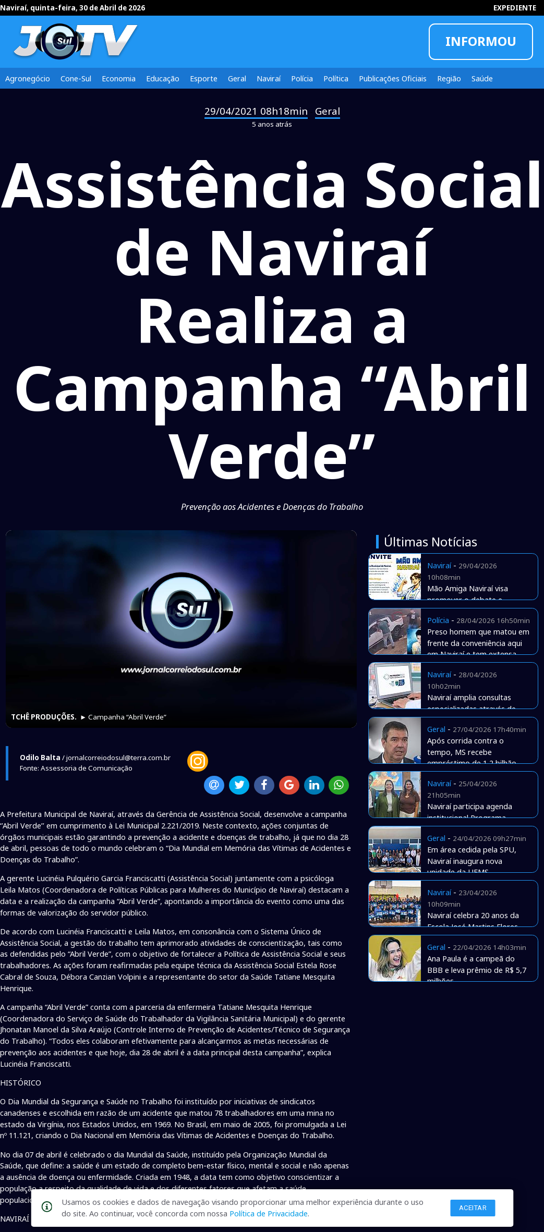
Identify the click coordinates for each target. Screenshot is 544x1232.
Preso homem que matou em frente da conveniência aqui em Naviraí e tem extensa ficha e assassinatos (478, 648)
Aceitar (473, 1208)
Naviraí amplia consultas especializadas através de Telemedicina (471, 708)
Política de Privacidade (268, 1213)
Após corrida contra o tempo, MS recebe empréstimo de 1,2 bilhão (471, 752)
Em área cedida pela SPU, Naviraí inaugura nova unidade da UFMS (471, 860)
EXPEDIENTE (514, 8)
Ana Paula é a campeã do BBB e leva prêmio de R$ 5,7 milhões (476, 969)
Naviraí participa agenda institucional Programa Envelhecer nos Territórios (472, 817)
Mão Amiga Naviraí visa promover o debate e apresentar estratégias (467, 599)
